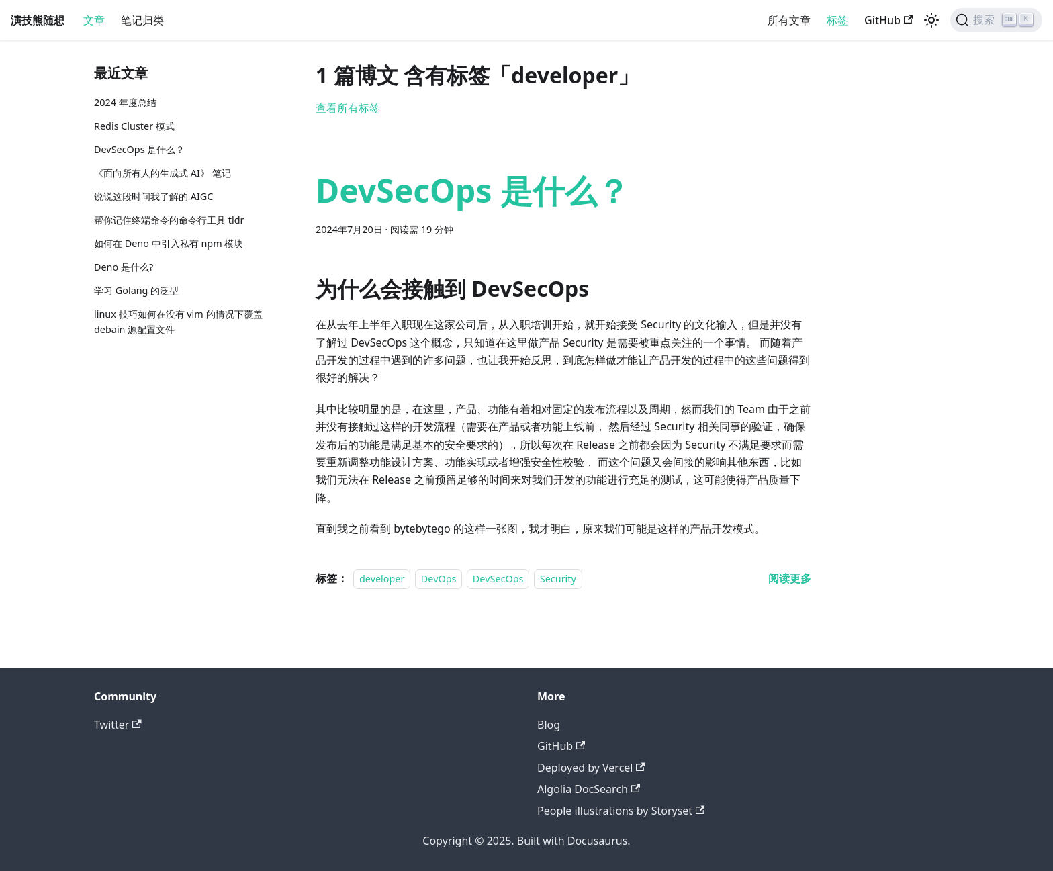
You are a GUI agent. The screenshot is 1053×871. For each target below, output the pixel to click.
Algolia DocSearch (588, 789)
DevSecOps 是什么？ (139, 149)
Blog (548, 724)
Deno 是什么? (123, 267)
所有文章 (789, 20)
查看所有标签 (348, 108)
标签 (837, 20)
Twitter (118, 724)
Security (558, 578)
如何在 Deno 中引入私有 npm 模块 (168, 243)
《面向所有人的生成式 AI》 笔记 (162, 173)
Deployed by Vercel (591, 767)
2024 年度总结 (125, 102)
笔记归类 (142, 20)
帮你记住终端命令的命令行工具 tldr (169, 220)
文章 (94, 20)
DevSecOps (498, 578)
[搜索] (996, 20)
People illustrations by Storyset (620, 810)
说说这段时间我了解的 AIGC (153, 196)
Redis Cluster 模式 (134, 126)
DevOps (439, 578)
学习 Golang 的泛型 (136, 290)
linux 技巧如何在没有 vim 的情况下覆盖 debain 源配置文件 (178, 322)
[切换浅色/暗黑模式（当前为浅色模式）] (931, 20)
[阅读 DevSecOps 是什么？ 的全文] (789, 578)
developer (381, 578)
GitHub (888, 20)
